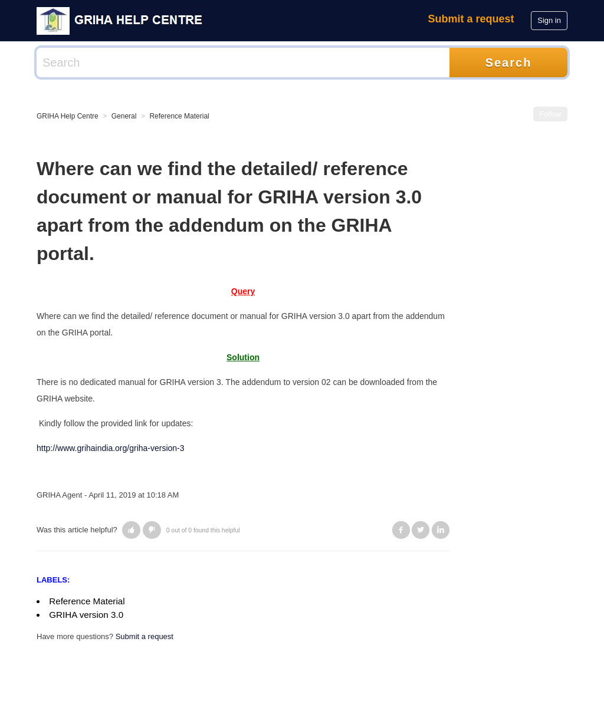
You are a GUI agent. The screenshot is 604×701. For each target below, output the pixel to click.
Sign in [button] (549, 20)
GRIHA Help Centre (68, 116)
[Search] (243, 62)
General (124, 116)
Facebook (401, 530)
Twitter (420, 530)
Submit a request (471, 19)
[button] (131, 530)
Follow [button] (550, 114)
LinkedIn (440, 530)
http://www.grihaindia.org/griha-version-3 (111, 448)
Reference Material (179, 116)
